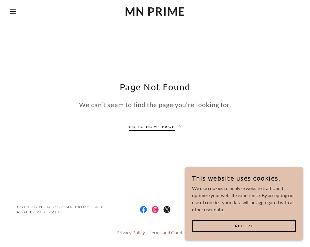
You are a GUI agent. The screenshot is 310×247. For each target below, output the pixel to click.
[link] (155, 14)
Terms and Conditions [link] (172, 232)
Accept (244, 226)
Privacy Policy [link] (131, 232)
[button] (15, 11)
